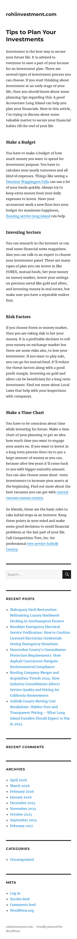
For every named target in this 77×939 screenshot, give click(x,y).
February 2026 (22, 791)
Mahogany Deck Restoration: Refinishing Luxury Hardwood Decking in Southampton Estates (37, 615)
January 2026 (21, 797)
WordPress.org (22, 910)
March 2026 (20, 786)
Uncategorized (22, 859)
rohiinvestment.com (31, 14)
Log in (15, 893)
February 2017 (21, 826)
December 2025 (23, 803)
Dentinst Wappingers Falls (27, 182)
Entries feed (20, 899)
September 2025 (23, 820)
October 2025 (21, 814)
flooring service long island (28, 216)
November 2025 (23, 809)
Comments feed (23, 905)
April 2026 (18, 780)
